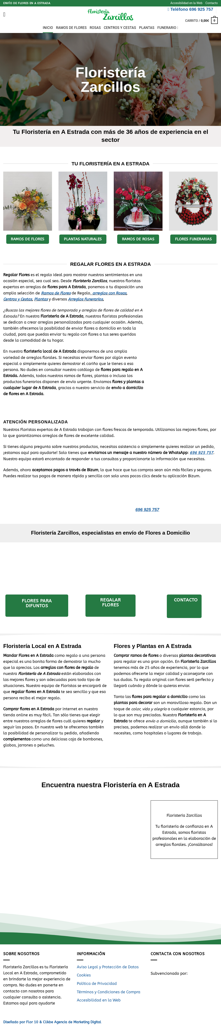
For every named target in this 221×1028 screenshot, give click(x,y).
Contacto (211, 3)
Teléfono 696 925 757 (190, 9)
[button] (6, 14)
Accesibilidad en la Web (186, 3)
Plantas (146, 28)
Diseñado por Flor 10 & (22, 1022)
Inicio (48, 28)
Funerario (167, 28)
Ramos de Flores (71, 28)
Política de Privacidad (97, 983)
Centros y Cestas (120, 28)
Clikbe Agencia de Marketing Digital (71, 1022)
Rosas (95, 28)
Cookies (84, 975)
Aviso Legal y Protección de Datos (108, 967)
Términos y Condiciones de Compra (108, 992)
